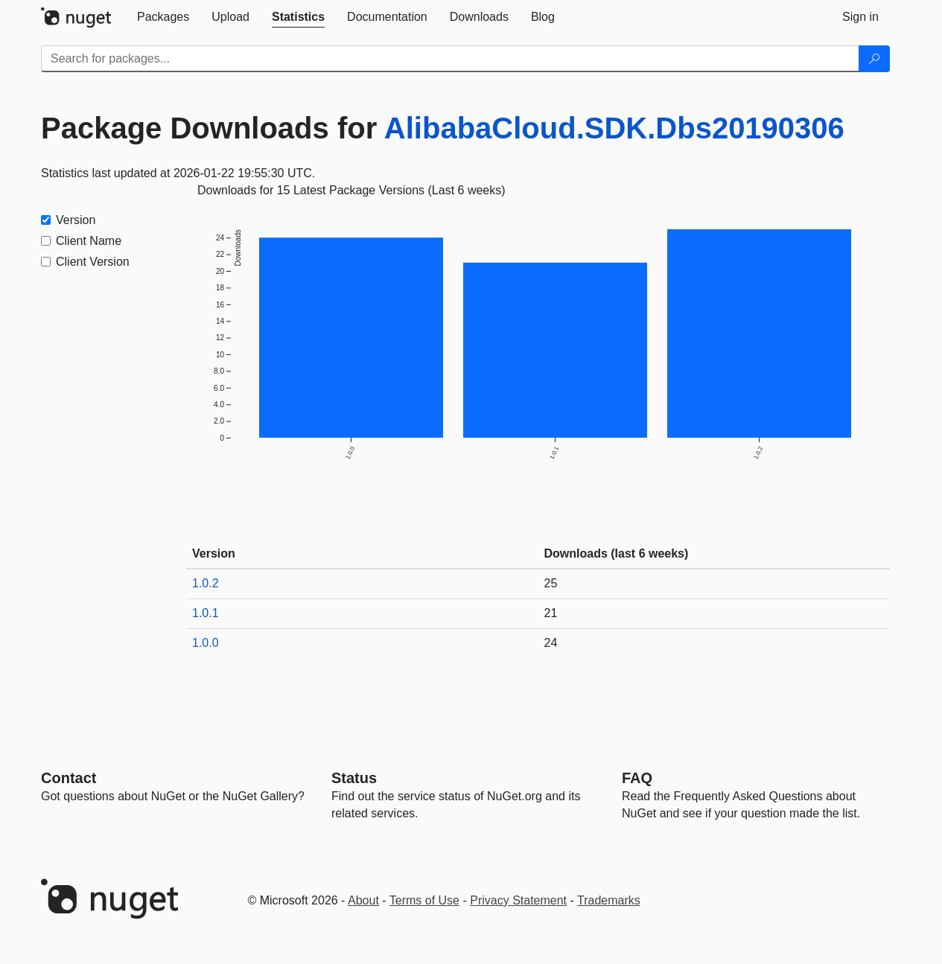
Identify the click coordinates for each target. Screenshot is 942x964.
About (363, 900)
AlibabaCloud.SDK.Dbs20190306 (614, 128)
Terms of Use (424, 900)
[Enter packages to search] (450, 58)
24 (551, 642)
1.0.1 (205, 613)
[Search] (874, 58)
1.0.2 (205, 583)
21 (551, 613)
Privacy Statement (518, 900)
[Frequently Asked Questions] (637, 778)
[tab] (163, 17)
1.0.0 (205, 642)
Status (354, 778)
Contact (68, 778)
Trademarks (608, 900)
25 (551, 583)
